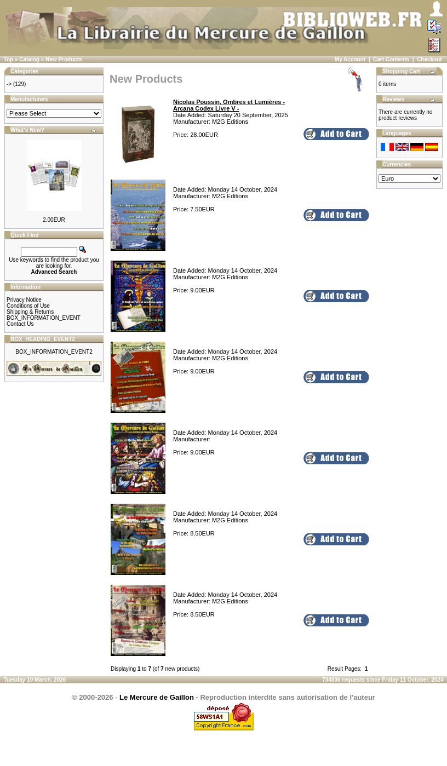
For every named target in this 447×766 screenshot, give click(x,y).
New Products (63, 59)
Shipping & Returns (30, 312)
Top (9, 59)
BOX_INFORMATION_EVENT (44, 318)
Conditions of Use (28, 306)
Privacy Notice (24, 300)
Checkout (429, 59)
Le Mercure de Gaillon (156, 697)
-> (9, 84)
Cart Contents (391, 59)
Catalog (29, 59)
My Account (350, 59)
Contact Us (20, 324)
